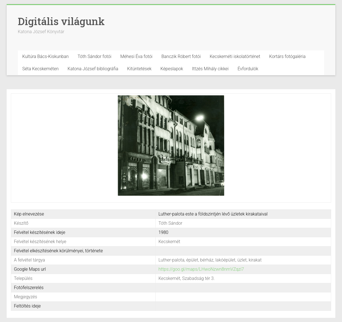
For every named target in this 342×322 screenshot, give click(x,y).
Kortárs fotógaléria (287, 56)
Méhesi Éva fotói (136, 56)
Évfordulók (248, 68)
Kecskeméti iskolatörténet (235, 56)
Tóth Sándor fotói (94, 56)
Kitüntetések (139, 68)
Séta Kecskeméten (40, 68)
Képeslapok (171, 68)
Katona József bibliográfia (93, 68)
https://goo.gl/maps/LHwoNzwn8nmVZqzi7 (201, 269)
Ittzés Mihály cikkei (210, 68)
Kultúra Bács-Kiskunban (45, 56)
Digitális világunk (61, 21)
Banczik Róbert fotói (181, 56)
